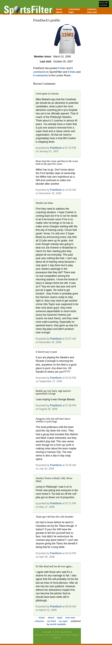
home (59, 9)
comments (74, 9)
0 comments (40, 75)
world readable (58, 624)
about (59, 12)
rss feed (51, 621)
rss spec (63, 621)
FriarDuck (56, 147)
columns (91, 9)
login (71, 12)
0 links (62, 68)
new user (92, 12)
